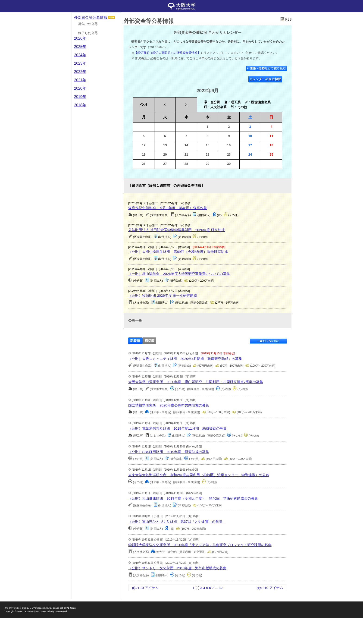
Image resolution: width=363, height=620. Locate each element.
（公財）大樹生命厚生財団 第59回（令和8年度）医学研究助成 (178, 252)
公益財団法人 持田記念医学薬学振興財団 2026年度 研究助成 (176, 230)
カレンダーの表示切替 (265, 79)
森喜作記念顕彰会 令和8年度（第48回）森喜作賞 (167, 208)
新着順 (135, 341)
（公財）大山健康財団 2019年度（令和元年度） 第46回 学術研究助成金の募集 (193, 498)
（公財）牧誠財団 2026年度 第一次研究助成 (162, 295)
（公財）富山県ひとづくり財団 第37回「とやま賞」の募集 (177, 521)
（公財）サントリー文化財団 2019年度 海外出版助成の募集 (177, 568)
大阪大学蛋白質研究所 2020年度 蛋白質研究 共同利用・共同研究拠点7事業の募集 (195, 382)
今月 (143, 105)
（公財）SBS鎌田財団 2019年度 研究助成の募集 (168, 452)
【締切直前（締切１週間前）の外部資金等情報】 (167, 52)
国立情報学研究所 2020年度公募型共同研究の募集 (168, 405)
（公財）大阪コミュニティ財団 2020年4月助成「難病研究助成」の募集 (185, 359)
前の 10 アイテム (145, 588)
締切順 (149, 341)
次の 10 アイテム (270, 588)
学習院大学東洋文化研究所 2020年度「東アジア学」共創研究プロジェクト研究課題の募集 (199, 545)
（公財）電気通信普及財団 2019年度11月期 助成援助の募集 (177, 428)
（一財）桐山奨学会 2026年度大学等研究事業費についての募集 (179, 274)
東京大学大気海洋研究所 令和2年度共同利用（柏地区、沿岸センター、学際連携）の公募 (198, 475)
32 (221, 588)
